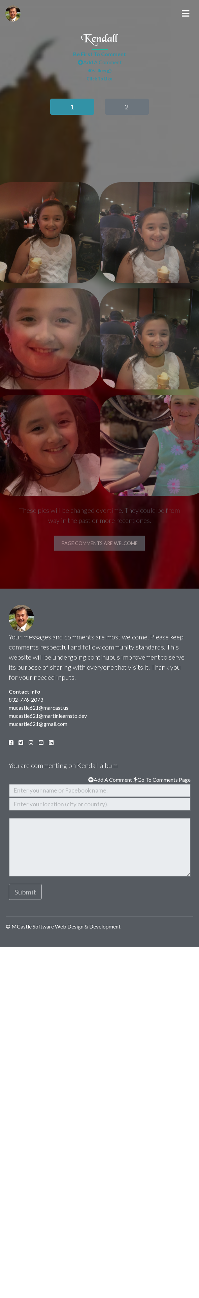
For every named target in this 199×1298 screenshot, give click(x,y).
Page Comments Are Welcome (99, 567)
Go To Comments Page (162, 779)
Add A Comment (100, 64)
